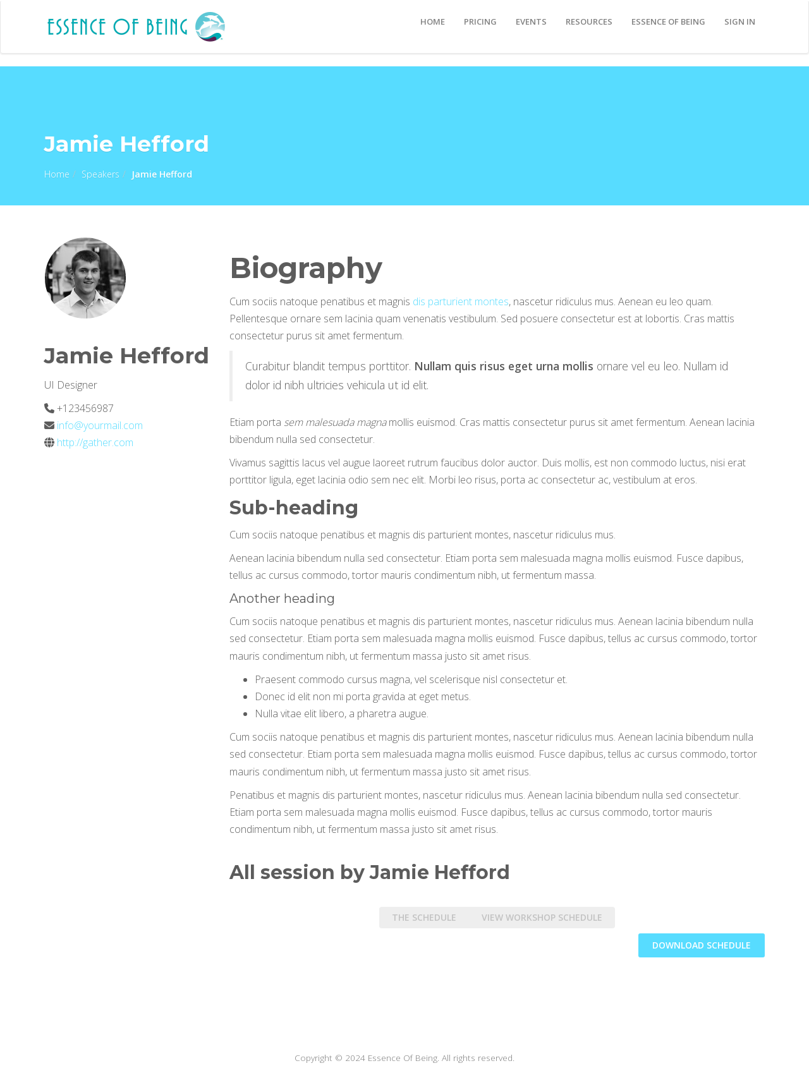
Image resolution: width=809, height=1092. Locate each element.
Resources (589, 21)
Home (432, 21)
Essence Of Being (668, 21)
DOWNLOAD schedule (701, 945)
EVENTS (531, 21)
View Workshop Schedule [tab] (542, 917)
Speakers (100, 174)
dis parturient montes (461, 301)
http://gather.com (95, 442)
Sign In (739, 21)
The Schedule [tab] (424, 917)
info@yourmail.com (98, 425)
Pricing (480, 21)
